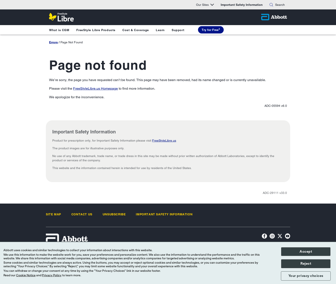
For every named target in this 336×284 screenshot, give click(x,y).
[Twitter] (279, 237)
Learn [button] (160, 30)
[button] (271, 4)
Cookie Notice (26, 275)
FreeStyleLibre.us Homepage (95, 88)
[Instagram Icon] (272, 237)
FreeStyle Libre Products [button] (96, 30)
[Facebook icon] (264, 237)
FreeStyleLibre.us (164, 140)
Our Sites (205, 4)
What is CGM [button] (59, 30)
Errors (53, 42)
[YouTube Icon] (287, 237)
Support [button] (178, 30)
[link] (53, 214)
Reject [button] (305, 263)
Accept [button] (306, 251)
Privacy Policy (52, 275)
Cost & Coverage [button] (135, 30)
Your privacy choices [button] (305, 276)
